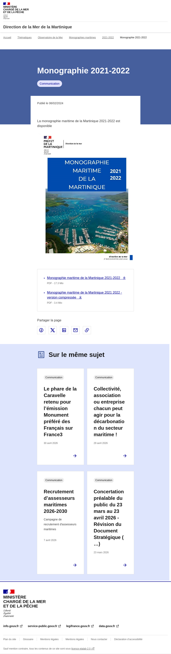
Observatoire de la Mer (50, 37)
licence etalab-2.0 (81, 648)
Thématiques (24, 37)
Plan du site (9, 639)
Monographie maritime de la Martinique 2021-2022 (84, 278)
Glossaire (28, 639)
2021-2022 (108, 37)
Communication (49, 83)
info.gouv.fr (11, 626)
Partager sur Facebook (41, 330)
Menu (165, 5)
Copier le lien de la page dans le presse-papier (87, 330)
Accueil (7, 37)
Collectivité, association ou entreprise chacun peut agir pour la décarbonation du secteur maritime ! (109, 411)
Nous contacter (99, 639)
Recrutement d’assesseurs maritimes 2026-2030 (59, 501)
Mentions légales (49, 639)
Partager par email (75, 330)
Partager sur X (53, 330)
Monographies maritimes (82, 37)
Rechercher (157, 5)
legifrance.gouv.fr (78, 626)
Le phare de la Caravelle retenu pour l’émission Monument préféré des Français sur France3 (60, 411)
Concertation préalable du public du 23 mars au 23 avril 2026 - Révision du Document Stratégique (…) (109, 518)
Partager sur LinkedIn (64, 330)
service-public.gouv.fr (42, 626)
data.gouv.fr (107, 626)
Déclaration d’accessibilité (128, 639)
